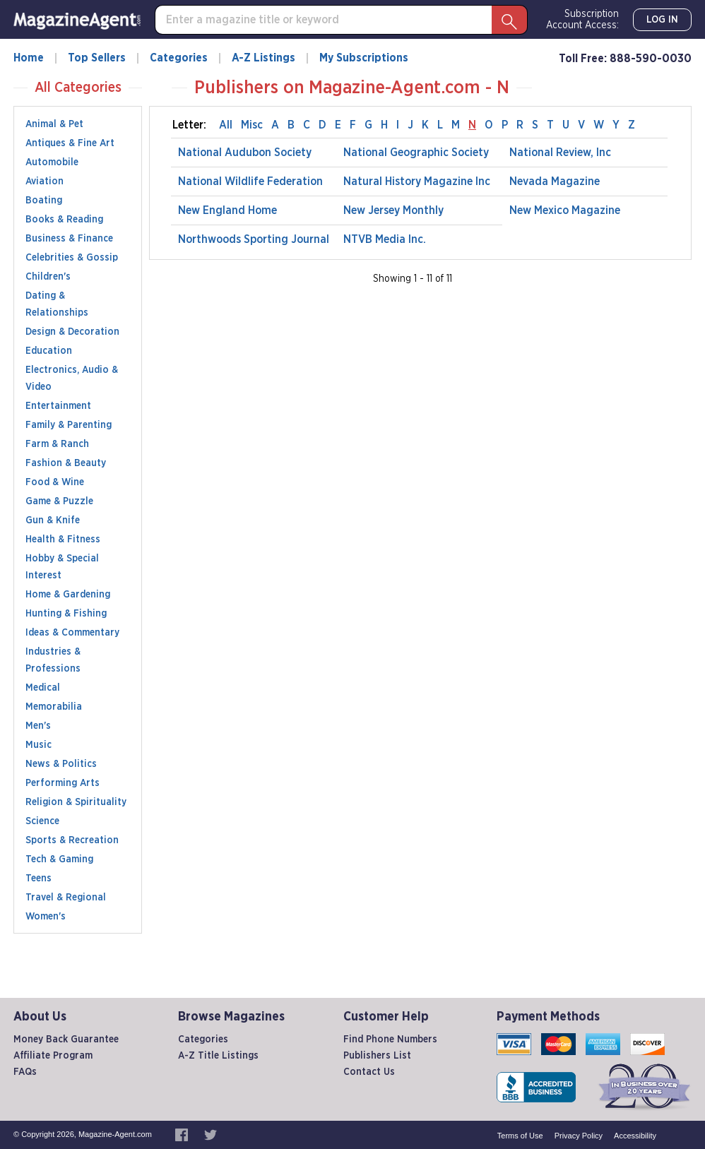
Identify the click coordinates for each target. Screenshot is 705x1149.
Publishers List (377, 1056)
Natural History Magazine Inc (416, 181)
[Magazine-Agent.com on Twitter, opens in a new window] (210, 1134)
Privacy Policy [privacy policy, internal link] (579, 1135)
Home (28, 58)
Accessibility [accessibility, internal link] (635, 1135)
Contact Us (369, 1072)
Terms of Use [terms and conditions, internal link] (520, 1135)
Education (48, 351)
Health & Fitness (62, 539)
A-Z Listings (263, 58)
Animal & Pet (54, 124)
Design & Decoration (72, 332)
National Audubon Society (245, 152)
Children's (48, 277)
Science (42, 821)
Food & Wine (54, 482)
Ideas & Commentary (72, 633)
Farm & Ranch (57, 444)
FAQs (25, 1072)
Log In (662, 20)
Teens (38, 878)
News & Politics (61, 764)
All (225, 125)
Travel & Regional (65, 898)
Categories (179, 58)
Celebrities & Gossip (71, 258)
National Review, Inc (560, 152)
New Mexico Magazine (564, 210)
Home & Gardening (67, 595)
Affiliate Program (53, 1056)
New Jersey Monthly (393, 210)
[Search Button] (509, 20)
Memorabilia (53, 707)
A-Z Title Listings (218, 1056)
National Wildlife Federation (250, 181)
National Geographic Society (416, 152)
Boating (43, 201)
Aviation (44, 181)
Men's (38, 726)
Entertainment (58, 406)
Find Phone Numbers (390, 1039)
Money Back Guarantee (66, 1039)
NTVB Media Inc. (384, 239)
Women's (45, 917)
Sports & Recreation (72, 840)
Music (38, 745)
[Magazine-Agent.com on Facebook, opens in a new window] (182, 1134)
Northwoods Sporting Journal (253, 239)
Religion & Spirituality (75, 802)
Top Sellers (97, 58)
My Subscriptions (363, 58)
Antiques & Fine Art (69, 143)
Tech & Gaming (59, 859)
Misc (252, 125)
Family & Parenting (68, 425)
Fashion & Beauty (65, 463)
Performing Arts (62, 783)
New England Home (227, 210)
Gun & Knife (52, 520)
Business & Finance (69, 239)
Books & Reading (64, 220)
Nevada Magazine (554, 181)
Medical (42, 688)
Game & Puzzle (59, 501)
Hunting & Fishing (66, 614)
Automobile (51, 162)
